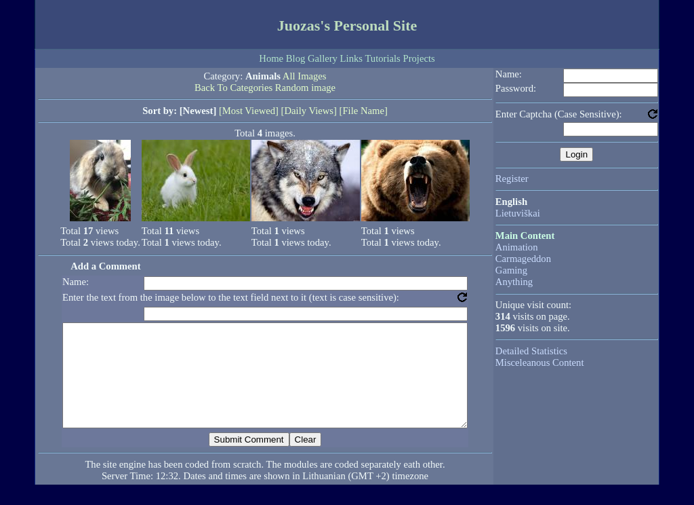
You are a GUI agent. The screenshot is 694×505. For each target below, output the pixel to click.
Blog (296, 58)
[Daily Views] (309, 110)
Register (512, 178)
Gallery (323, 58)
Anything (514, 281)
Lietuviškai (517, 213)
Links (351, 58)
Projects (418, 58)
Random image (305, 87)
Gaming (511, 270)
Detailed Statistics (531, 350)
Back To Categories (233, 87)
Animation (516, 247)
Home (271, 58)
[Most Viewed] (249, 110)
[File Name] (364, 110)
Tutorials (382, 58)
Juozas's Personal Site (347, 25)
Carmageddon (523, 258)
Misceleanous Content (539, 362)
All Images (305, 76)
